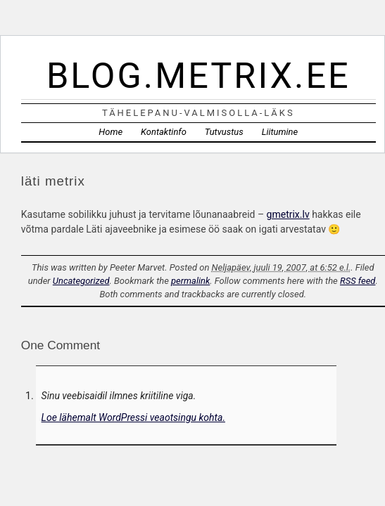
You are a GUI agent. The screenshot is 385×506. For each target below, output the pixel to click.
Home (110, 131)
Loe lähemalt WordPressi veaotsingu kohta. (133, 417)
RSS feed (357, 280)
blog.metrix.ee (198, 75)
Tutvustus (224, 131)
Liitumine (280, 131)
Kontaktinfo (164, 131)
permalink (190, 280)
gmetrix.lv (288, 214)
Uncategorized (81, 280)
